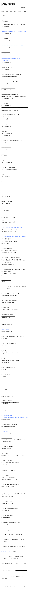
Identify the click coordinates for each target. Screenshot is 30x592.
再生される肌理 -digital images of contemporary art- (12, 501)
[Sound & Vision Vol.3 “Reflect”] (8, 486)
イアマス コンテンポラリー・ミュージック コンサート (13, 493)
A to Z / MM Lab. (5, 322)
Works (11, 11)
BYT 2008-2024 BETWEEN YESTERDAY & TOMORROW (13, 24)
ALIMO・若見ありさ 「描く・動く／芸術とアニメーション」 (15, 439)
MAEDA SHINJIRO (8, 4)
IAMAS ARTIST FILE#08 (7, 400)
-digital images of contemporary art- (9, 477)
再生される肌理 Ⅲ (5, 453)
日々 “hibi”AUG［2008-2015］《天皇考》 (10, 81)
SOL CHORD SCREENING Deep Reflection (10, 484)
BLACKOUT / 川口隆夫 (6, 280)
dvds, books (19, 11)
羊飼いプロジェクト (6, 374)
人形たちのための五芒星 (7, 248)
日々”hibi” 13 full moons (6, 147)
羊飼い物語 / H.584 (5, 307)
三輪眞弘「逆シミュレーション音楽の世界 (11, 462)
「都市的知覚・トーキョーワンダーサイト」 (11, 558)
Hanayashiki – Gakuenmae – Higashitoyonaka (10, 293)
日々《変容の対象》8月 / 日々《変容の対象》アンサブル (14, 269)
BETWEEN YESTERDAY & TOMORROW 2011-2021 (12, 408)
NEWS (3, 11)
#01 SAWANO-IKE (5, 116)
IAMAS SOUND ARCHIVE (7, 446)
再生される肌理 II (5, 475)
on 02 (3, 154)
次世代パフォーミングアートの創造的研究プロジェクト (14, 576)
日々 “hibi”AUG (5, 38)
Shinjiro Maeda (10, 586)
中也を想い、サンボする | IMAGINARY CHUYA (12, 140)
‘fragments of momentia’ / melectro (8, 316)
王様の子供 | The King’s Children (8, 167)
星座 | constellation (5, 103)
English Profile (22, 7)
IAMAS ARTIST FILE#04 (7, 438)
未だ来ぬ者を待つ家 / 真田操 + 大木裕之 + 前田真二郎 (13, 336)
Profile (7, 11)
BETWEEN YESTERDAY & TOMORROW (10, 94)
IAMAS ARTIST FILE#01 (7, 460)
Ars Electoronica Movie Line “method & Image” (11, 522)
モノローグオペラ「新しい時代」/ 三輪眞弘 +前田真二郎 (14, 286)
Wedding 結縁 (4, 131)
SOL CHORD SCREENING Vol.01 (8, 515)
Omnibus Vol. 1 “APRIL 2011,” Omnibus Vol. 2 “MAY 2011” (14, 96)
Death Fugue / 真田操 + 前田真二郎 (9, 343)
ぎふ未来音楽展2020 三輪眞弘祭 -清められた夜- (12, 257)
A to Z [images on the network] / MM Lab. (10, 300)
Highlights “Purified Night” (7, 67)
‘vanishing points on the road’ (7, 314)
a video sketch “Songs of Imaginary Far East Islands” (12, 124)
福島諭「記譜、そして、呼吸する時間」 (10, 402)
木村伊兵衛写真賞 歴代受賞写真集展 (9, 424)
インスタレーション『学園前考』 (9, 76)
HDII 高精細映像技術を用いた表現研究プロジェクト (13, 539)
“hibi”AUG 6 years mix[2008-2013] (8, 88)
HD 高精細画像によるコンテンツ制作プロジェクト (12, 563)
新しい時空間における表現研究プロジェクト (11, 546)
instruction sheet (14, 119)
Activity (15, 11)
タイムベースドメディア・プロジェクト (10, 534)
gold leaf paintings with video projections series (11, 220)
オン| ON (3, 160)
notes (25, 11)
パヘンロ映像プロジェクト (8, 135)
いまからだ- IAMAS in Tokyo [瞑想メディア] (11, 508)
